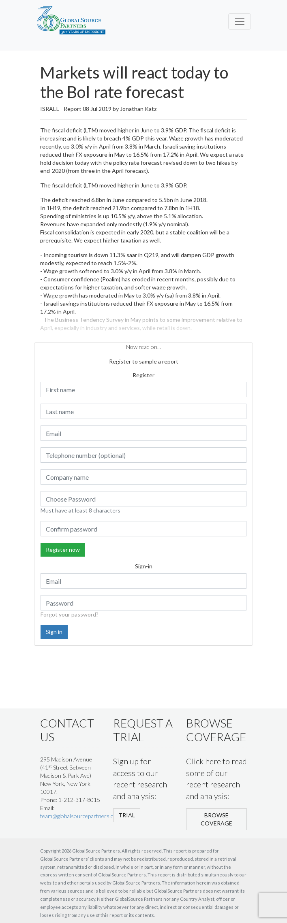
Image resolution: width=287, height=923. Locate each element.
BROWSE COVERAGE (216, 819)
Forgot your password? (70, 614)
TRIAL (126, 815)
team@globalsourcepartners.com (80, 815)
